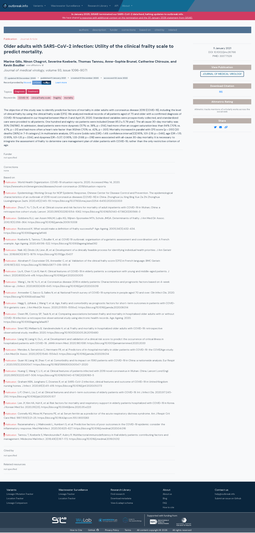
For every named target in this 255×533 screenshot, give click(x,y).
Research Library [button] (98, 5)
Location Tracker (15, 498)
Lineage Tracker (67, 494)
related (172, 30)
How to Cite (76, 530)
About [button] (126, 5)
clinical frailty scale (41, 97)
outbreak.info (15, 5)
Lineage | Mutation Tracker (20, 494)
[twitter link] (216, 127)
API (116, 5)
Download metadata (121, 498)
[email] (221, 127)
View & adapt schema (122, 503)
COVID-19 (23, 97)
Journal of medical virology (222, 74)
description (99, 30)
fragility (57, 97)
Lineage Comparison (17, 503)
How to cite (168, 507)
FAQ (165, 503)
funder (114, 30)
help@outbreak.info (225, 494)
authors (83, 30)
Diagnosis (20, 91)
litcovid (37, 82)
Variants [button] (38, 5)
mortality (68, 97)
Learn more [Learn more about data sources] (61, 82)
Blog (165, 498)
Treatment (33, 91)
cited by (159, 30)
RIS (221, 91)
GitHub (93, 530)
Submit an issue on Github (228, 498)
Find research (118, 494)
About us (167, 494)
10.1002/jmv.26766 (225, 52)
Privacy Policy (112, 530)
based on (145, 30)
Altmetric (218, 101)
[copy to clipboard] (227, 127)
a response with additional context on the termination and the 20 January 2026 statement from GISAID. (136, 17)
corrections (129, 30)
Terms (128, 530)
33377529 (226, 56)
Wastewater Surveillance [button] (66, 5)
